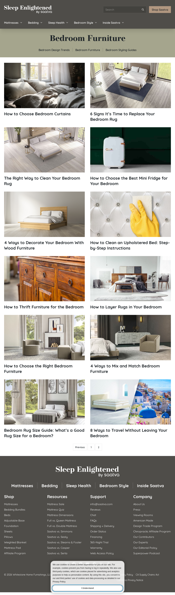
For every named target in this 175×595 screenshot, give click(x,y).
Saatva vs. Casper (58, 547)
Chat (93, 515)
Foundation (11, 525)
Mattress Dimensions (60, 515)
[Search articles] (124, 9)
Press (136, 509)
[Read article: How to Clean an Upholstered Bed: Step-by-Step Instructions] (130, 221)
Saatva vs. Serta (57, 553)
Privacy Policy (125, 574)
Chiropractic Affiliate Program (152, 531)
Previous (80, 447)
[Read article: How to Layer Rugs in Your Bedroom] (130, 283)
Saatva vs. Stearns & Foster (64, 542)
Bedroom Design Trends (54, 50)
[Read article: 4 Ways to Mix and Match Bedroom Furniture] (130, 344)
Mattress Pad (12, 547)
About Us (139, 504)
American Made (143, 520)
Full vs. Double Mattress (62, 525)
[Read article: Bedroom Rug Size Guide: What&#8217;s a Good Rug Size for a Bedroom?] (44, 408)
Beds (7, 515)
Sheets (8, 531)
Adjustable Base (14, 520)
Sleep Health (58, 22)
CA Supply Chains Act (147, 574)
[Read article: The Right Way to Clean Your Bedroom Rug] (44, 156)
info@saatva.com (101, 504)
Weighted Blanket (15, 542)
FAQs (93, 520)
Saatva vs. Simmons (59, 531)
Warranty (96, 547)
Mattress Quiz (55, 509)
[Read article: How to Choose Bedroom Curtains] (44, 89)
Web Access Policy (102, 553)
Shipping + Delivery (102, 525)
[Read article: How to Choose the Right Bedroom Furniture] (44, 344)
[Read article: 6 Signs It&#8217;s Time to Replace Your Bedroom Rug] (130, 92)
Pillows (8, 536)
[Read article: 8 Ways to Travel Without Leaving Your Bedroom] (130, 408)
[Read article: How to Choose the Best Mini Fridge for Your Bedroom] (130, 156)
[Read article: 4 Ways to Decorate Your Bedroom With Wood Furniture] (44, 221)
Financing (96, 536)
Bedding (35, 22)
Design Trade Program (147, 525)
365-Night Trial (99, 542)
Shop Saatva (160, 9)
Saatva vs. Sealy (57, 536)
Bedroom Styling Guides (121, 50)
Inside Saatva (113, 22)
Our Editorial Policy (145, 547)
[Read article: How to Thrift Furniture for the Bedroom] (44, 283)
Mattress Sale (55, 504)
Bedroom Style (85, 22)
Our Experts (140, 542)
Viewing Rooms (143, 515)
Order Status (98, 531)
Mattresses (13, 22)
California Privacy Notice (130, 580)
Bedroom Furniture (87, 50)
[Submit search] (142, 9)
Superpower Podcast (146, 553)
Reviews (95, 509)
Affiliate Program (15, 553)
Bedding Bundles (14, 509)
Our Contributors (143, 536)
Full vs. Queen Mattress (61, 520)
